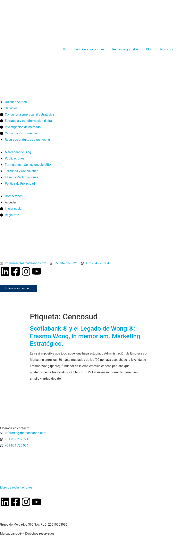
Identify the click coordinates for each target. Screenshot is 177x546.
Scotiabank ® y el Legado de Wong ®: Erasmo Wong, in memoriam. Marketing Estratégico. (85, 336)
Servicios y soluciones (89, 49)
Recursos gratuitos (125, 49)
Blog (149, 49)
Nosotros (166, 49)
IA (64, 49)
